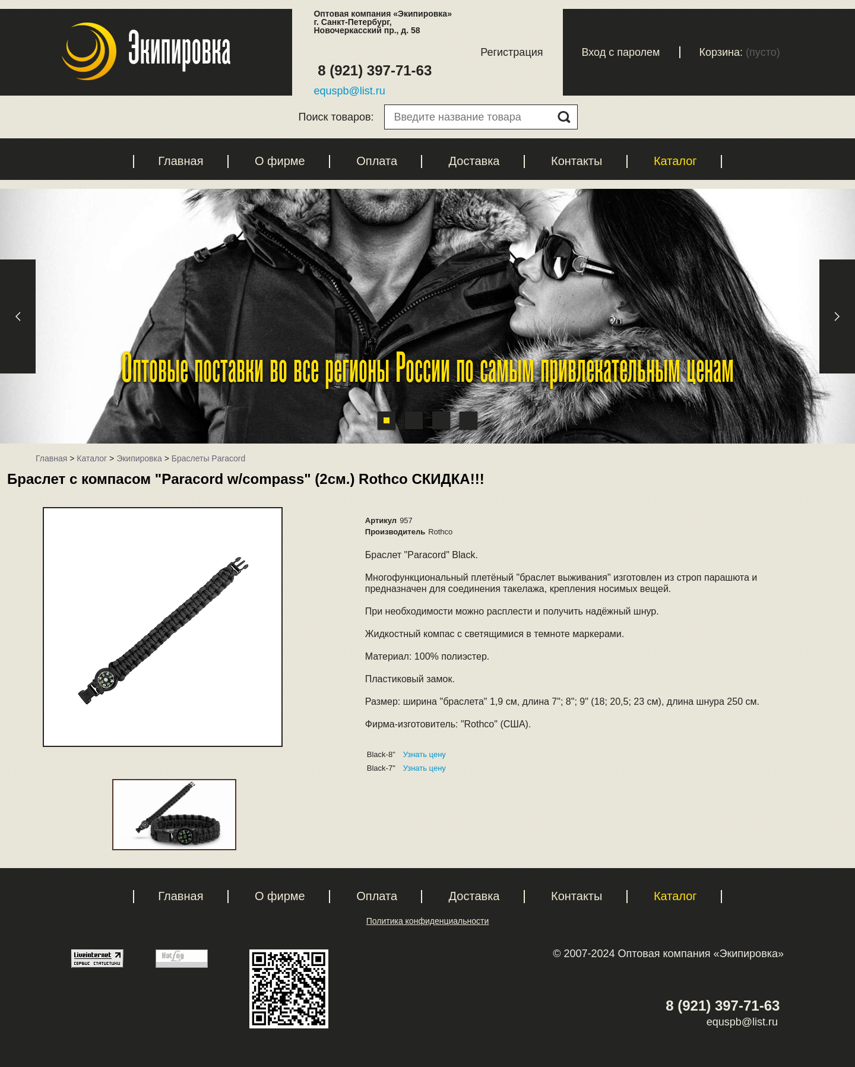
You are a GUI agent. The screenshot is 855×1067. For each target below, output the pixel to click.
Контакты (576, 160)
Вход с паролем (621, 52)
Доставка (474, 160)
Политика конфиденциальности (427, 921)
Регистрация (511, 52)
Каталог (675, 160)
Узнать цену (424, 754)
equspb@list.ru (349, 91)
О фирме (280, 160)
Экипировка (139, 458)
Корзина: (721, 52)
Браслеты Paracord (208, 458)
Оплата (376, 160)
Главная (180, 160)
